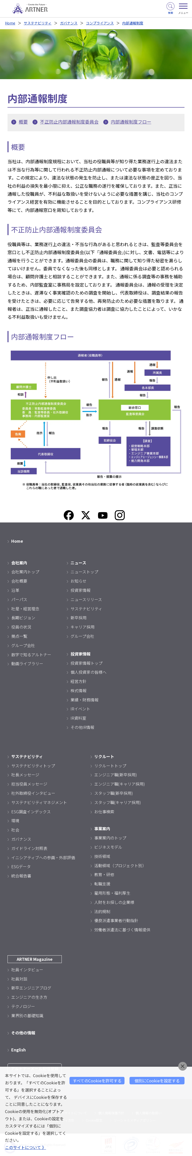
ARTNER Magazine (34, 959)
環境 (15, 821)
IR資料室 (78, 718)
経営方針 (78, 681)
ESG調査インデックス (31, 812)
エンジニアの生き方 (29, 997)
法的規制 (102, 911)
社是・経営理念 (25, 609)
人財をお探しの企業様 (114, 902)
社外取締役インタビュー (33, 793)
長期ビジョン (23, 618)
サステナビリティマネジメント (39, 802)
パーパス (19, 599)
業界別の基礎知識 (27, 1015)
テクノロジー (23, 1006)
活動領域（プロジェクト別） (120, 865)
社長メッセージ (25, 775)
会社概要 (19, 581)
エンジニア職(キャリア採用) (119, 784)
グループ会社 (23, 645)
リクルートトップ (110, 766)
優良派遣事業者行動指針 (116, 920)
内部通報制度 (132, 22)
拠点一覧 (19, 636)
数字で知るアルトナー (31, 655)
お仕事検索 (104, 812)
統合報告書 (21, 876)
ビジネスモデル (108, 847)
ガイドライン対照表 (29, 848)
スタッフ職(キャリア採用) (117, 802)
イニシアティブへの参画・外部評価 (43, 857)
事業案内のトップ (110, 838)
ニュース (78, 563)
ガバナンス (69, 22)
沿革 (15, 590)
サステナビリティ (38, 22)
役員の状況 (21, 627)
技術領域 (102, 856)
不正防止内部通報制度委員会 (69, 121)
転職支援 (102, 884)
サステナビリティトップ (33, 766)
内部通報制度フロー (131, 121)
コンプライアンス (100, 22)
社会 (15, 830)
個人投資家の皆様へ (88, 672)
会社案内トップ (25, 572)
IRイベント (80, 709)
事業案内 (102, 828)
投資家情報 (80, 590)
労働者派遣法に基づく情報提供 (122, 930)
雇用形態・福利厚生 (112, 893)
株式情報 (78, 690)
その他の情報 (23, 1033)
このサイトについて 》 (25, 1147)
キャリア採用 (82, 627)
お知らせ (78, 581)
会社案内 (19, 563)
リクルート (104, 756)
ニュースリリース (86, 599)
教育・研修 (104, 874)
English (18, 1050)
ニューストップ (84, 572)
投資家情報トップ (86, 663)
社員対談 (19, 979)
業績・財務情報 (84, 700)
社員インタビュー (27, 970)
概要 (23, 121)
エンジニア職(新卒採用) (115, 775)
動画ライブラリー (27, 663)
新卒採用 (78, 618)
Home (10, 22)
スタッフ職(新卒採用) (113, 793)
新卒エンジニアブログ (31, 988)
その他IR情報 (82, 727)
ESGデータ (21, 866)
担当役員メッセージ (29, 784)
